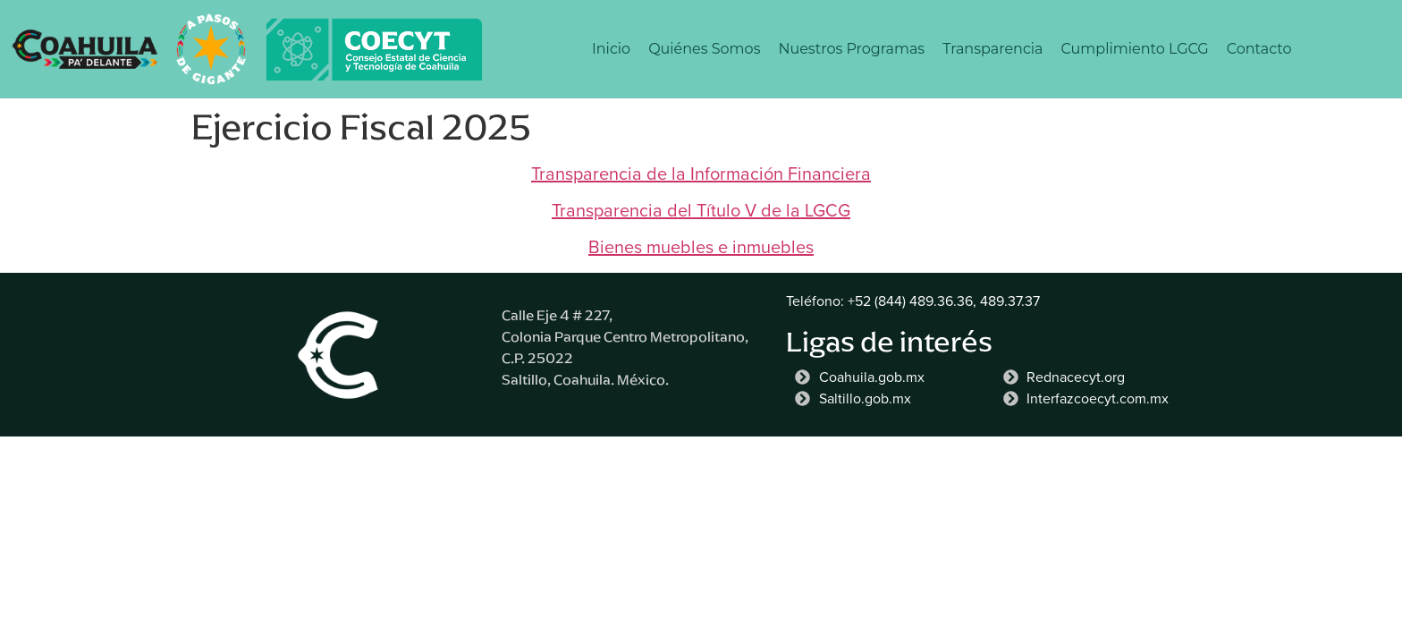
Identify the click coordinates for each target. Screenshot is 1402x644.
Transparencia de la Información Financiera (701, 173)
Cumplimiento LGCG (1135, 48)
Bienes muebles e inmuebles (701, 246)
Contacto (1259, 48)
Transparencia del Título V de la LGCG (701, 210)
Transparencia (992, 48)
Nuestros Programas (851, 48)
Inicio (611, 48)
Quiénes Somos (704, 48)
